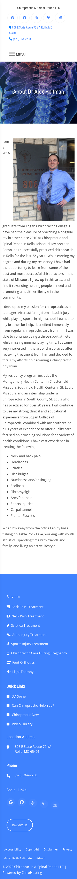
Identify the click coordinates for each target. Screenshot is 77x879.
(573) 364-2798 (22, 39)
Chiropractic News (26, 714)
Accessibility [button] (12, 849)
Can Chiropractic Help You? (33, 705)
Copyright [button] (32, 849)
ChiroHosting (32, 872)
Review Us (20, 825)
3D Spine (19, 696)
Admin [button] (40, 858)
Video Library (22, 724)
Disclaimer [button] (51, 849)
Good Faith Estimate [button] (18, 858)
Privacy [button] (67, 849)
